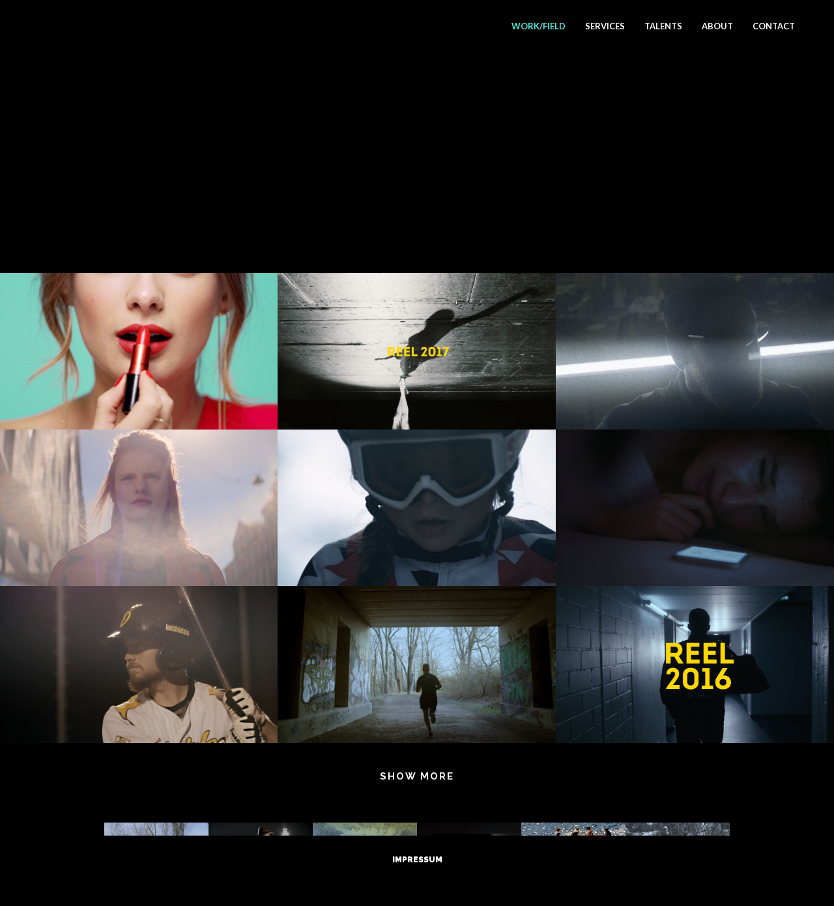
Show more (417, 776)
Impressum (417, 859)
